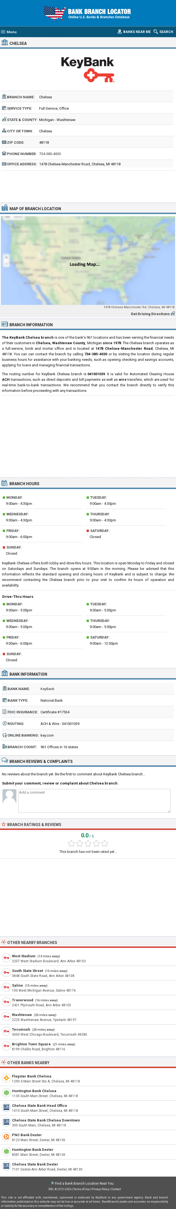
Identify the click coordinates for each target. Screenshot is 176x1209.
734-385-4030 (50, 154)
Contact (116, 1189)
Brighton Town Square (31, 1044)
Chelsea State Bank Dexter (35, 1164)
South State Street (27, 971)
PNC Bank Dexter (27, 1135)
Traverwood (22, 1000)
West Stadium (24, 956)
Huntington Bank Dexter (33, 1150)
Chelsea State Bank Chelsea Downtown (46, 1120)
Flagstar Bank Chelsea (31, 1076)
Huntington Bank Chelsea (34, 1091)
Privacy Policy (100, 1189)
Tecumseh (21, 1029)
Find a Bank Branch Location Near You (84, 1183)
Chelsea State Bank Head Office (39, 1105)
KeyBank (47, 689)
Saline (17, 985)
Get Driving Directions (150, 314)
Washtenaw (22, 1015)
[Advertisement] (88, 186)
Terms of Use (81, 1189)
